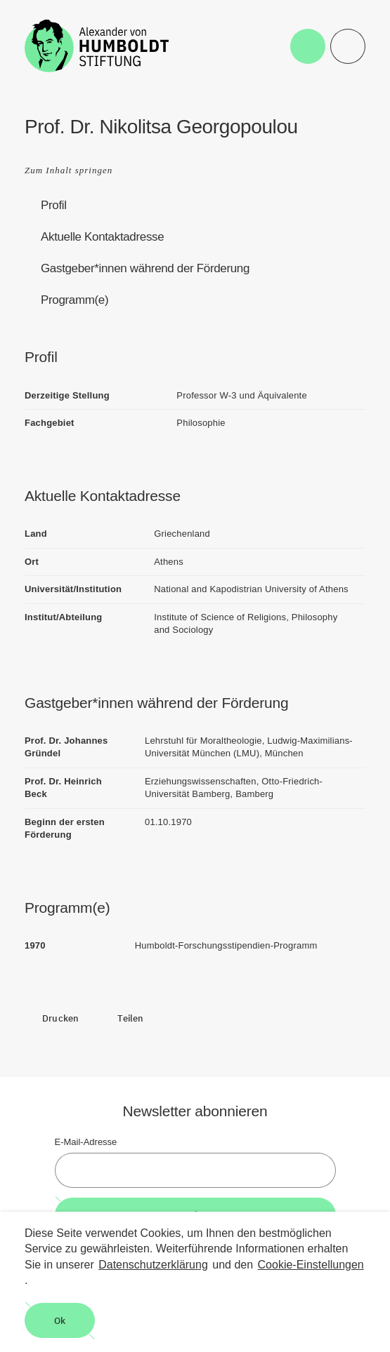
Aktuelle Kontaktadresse (102, 236)
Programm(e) (74, 300)
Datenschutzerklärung (153, 1265)
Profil (54, 205)
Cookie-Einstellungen (311, 1265)
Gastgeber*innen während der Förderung (145, 268)
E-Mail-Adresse (86, 1142)
